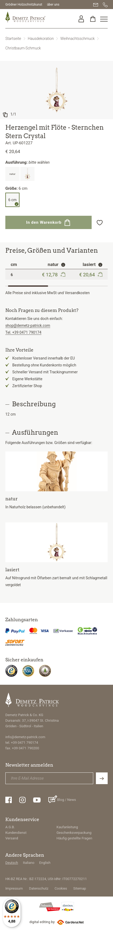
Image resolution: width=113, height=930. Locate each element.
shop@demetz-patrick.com (27, 325)
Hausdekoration (41, 38)
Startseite (13, 38)
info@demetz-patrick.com (25, 737)
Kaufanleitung (67, 827)
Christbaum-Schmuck (23, 48)
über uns (53, 4)
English (44, 863)
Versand (11, 838)
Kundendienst (15, 833)
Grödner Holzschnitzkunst (23, 4)
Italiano (28, 863)
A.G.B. (10, 827)
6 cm (12, 200)
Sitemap (79, 888)
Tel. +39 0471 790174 (23, 332)
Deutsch (11, 863)
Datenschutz (38, 888)
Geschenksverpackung (74, 833)
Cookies (60, 888)
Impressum (14, 888)
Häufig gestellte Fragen (74, 838)
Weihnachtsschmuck (77, 38)
